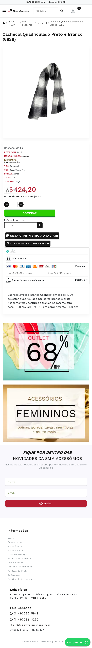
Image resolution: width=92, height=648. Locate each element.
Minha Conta (15, 546)
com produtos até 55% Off (46, 2)
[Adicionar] (21, 204)
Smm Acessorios (12, 162)
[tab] (47, 251)
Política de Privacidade (21, 579)
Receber (46, 503)
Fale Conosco (16, 563)
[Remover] (6, 204)
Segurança (14, 575)
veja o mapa (38, 598)
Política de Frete (18, 571)
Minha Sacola (15, 550)
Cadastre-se (15, 542)
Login (11, 538)
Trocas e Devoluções (20, 567)
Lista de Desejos (18, 554)
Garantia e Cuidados (20, 558)
